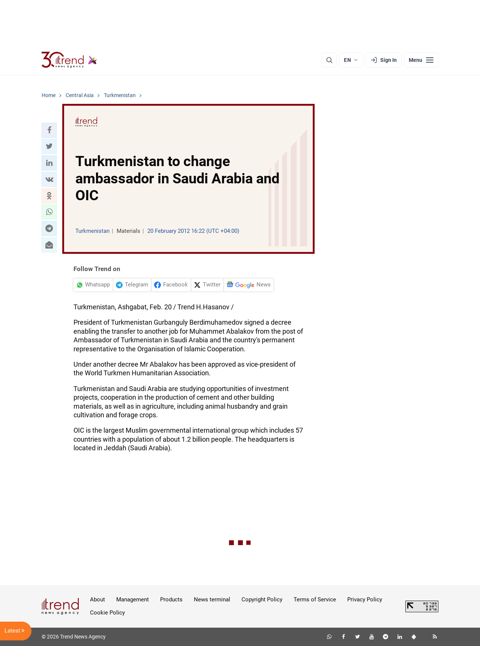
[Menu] (421, 59)
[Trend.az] (69, 60)
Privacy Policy (364, 599)
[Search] (329, 59)
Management (132, 599)
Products (171, 599)
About (97, 599)
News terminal (212, 599)
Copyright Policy (262, 599)
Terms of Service (315, 599)
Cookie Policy (107, 612)
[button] (49, 130)
